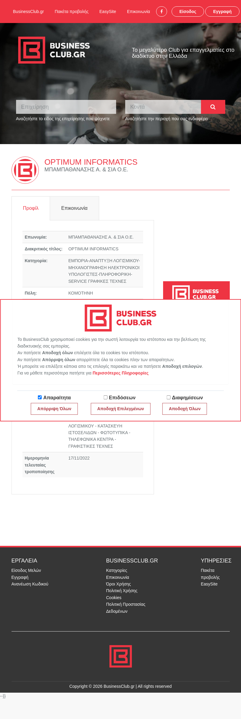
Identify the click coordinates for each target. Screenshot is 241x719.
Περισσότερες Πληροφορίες (120, 373)
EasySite (107, 11)
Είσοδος (187, 11)
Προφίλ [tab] (30, 208)
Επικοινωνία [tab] (74, 208)
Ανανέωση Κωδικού (30, 584)
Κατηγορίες (116, 570)
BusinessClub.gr (28, 11)
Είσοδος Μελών (26, 570)
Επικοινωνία (138, 11)
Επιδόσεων (122, 397)
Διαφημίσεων (187, 397)
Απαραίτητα (57, 397)
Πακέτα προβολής (72, 11)
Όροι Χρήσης (118, 584)
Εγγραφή (222, 11)
